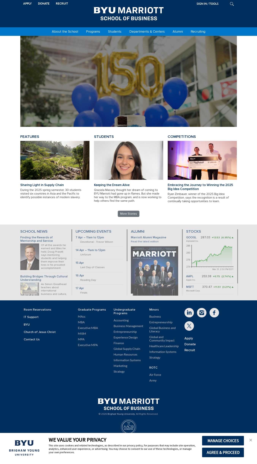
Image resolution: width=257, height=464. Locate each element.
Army (153, 380)
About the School (65, 32)
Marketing (120, 365)
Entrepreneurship (125, 331)
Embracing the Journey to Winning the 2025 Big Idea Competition (200, 187)
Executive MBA (88, 328)
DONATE (44, 3)
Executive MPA (88, 345)
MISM (82, 333)
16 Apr (80, 275)
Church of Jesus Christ (40, 332)
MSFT (190, 287)
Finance (119, 343)
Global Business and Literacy (162, 329)
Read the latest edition (145, 241)
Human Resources (125, 354)
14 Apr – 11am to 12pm (90, 250)
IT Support (31, 317)
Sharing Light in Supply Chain (42, 185)
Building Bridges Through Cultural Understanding (44, 278)
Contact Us (32, 339)
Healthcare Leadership (164, 346)
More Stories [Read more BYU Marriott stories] (128, 214)
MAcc (81, 316)
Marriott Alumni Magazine (148, 237)
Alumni (178, 32)
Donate (190, 344)
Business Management (128, 326)
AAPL (189, 276)
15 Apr (80, 263)
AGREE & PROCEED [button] (223, 452)
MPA (81, 339)
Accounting (121, 320)
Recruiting (198, 32)
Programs (93, 32)
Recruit (189, 350)
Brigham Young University (121, 414)
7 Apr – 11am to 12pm (90, 237)
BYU (27, 325)
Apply (188, 338)
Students (114, 32)
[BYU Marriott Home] (128, 13)
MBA (81, 322)
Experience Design (126, 337)
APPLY (27, 3)
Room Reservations (37, 310)
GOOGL (191, 237)
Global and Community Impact (162, 338)
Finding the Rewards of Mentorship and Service (36, 239)
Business (155, 316)
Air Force (155, 374)
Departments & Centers (147, 32)
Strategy (119, 371)
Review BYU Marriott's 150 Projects (181, 108)
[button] (251, 439)
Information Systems (127, 360)
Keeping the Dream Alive (112, 185)
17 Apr (80, 288)
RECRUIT (62, 3)
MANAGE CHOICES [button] (223, 440)
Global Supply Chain (127, 348)
